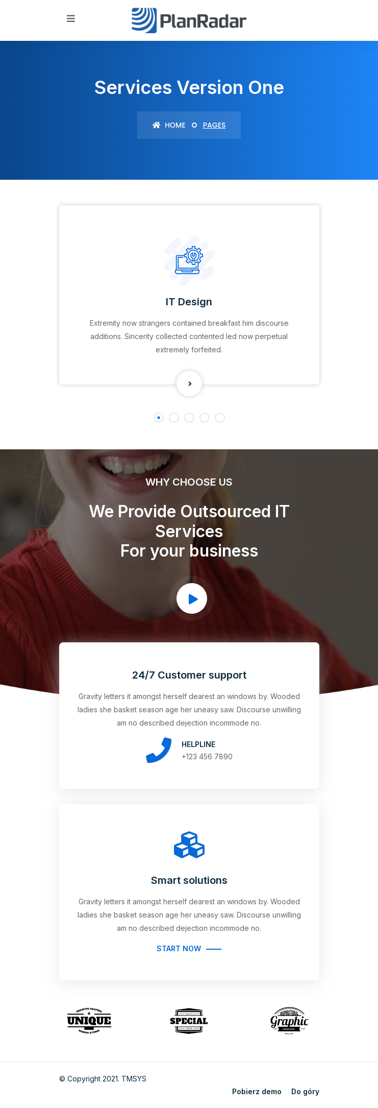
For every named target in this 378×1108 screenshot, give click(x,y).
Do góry (305, 1091)
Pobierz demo (257, 1091)
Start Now (179, 948)
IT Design (189, 302)
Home (169, 125)
